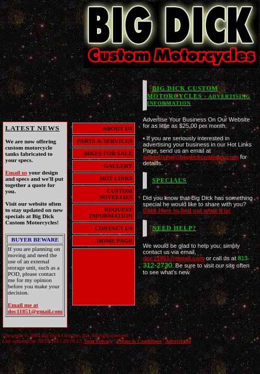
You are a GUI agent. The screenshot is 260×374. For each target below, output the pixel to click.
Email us (16, 172)
